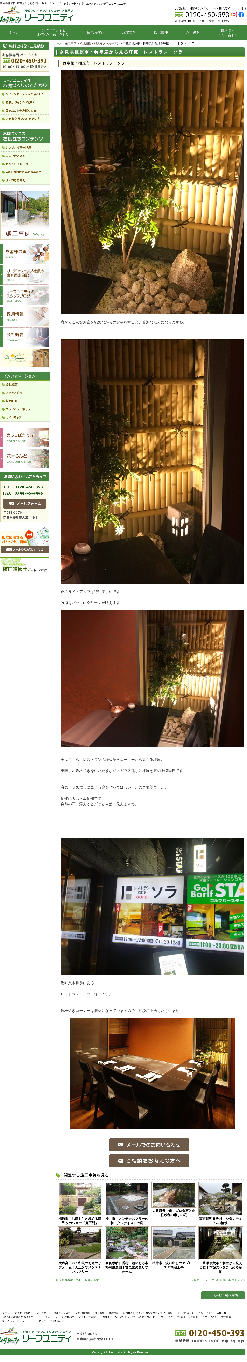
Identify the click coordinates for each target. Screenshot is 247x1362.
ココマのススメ (185, 1312)
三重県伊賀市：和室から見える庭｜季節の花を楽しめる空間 (220, 1267)
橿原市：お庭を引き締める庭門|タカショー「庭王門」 (79, 1221)
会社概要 (105, 1317)
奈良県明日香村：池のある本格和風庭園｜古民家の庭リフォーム (126, 1267)
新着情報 (114, 1312)
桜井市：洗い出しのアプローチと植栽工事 (173, 1265)
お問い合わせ (57, 1321)
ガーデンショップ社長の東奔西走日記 (135, 1317)
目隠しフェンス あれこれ (212, 1312)
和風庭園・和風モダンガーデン (99, 43)
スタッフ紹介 (209, 1317)
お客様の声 (68, 1317)
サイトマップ (38, 1321)
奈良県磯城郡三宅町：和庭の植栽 (77, 1279)
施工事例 (71, 43)
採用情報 (226, 1317)
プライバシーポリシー (14, 1321)
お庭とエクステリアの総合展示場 (71, 1312)
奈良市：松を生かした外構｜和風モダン (217, 1279)
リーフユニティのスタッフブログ (179, 1317)
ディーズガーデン (48, 1317)
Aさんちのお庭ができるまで (18, 1317)
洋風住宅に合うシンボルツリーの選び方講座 (147, 1312)
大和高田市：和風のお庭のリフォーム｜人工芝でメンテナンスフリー (79, 1267)
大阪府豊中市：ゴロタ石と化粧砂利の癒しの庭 (173, 1213)
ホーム (58, 43)
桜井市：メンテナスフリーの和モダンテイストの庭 (126, 1221)
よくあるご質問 (87, 1317)
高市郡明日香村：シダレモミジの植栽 (220, 1221)
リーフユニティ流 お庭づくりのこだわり (25, 1312)
